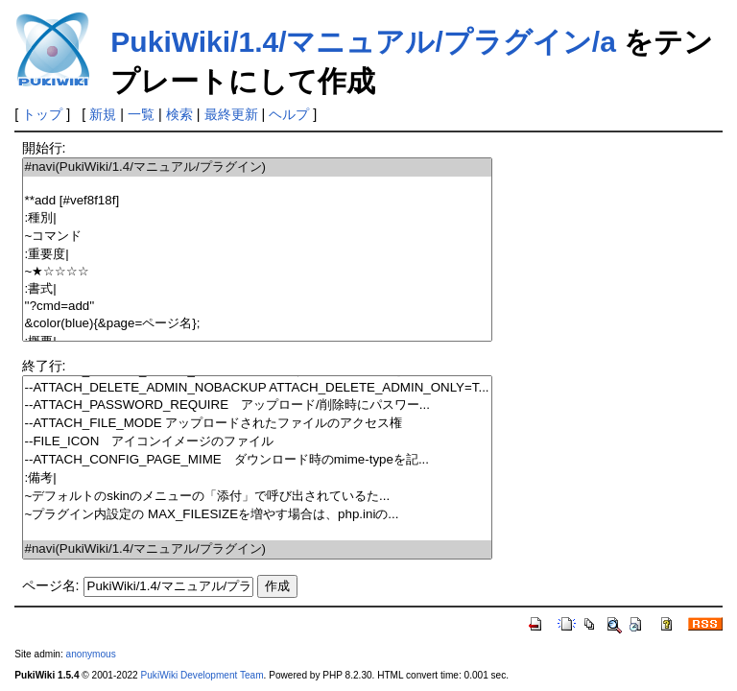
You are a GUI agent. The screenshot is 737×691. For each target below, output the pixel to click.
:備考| (257, 478)
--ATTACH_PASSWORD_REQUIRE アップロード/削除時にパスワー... (257, 405)
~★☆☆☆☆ (257, 272)
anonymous (91, 654)
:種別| (257, 218)
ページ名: (51, 585)
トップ (42, 114)
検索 (179, 114)
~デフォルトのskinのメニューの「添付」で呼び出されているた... (257, 497)
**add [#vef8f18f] (257, 201)
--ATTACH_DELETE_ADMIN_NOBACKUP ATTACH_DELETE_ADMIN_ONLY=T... (257, 388)
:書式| (257, 289)
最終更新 (231, 114)
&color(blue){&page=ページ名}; (257, 324)
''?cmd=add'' (257, 306)
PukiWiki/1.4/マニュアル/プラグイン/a (363, 42)
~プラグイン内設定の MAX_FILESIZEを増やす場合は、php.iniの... (257, 515)
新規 (102, 114)
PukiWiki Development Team (202, 675)
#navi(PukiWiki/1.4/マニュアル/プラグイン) (257, 167)
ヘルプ (289, 114)
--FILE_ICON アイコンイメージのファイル (257, 442)
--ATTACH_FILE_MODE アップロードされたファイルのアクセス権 (257, 424)
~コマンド (257, 236)
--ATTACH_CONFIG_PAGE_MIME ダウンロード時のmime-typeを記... (257, 460)
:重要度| (257, 255)
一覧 (141, 114)
